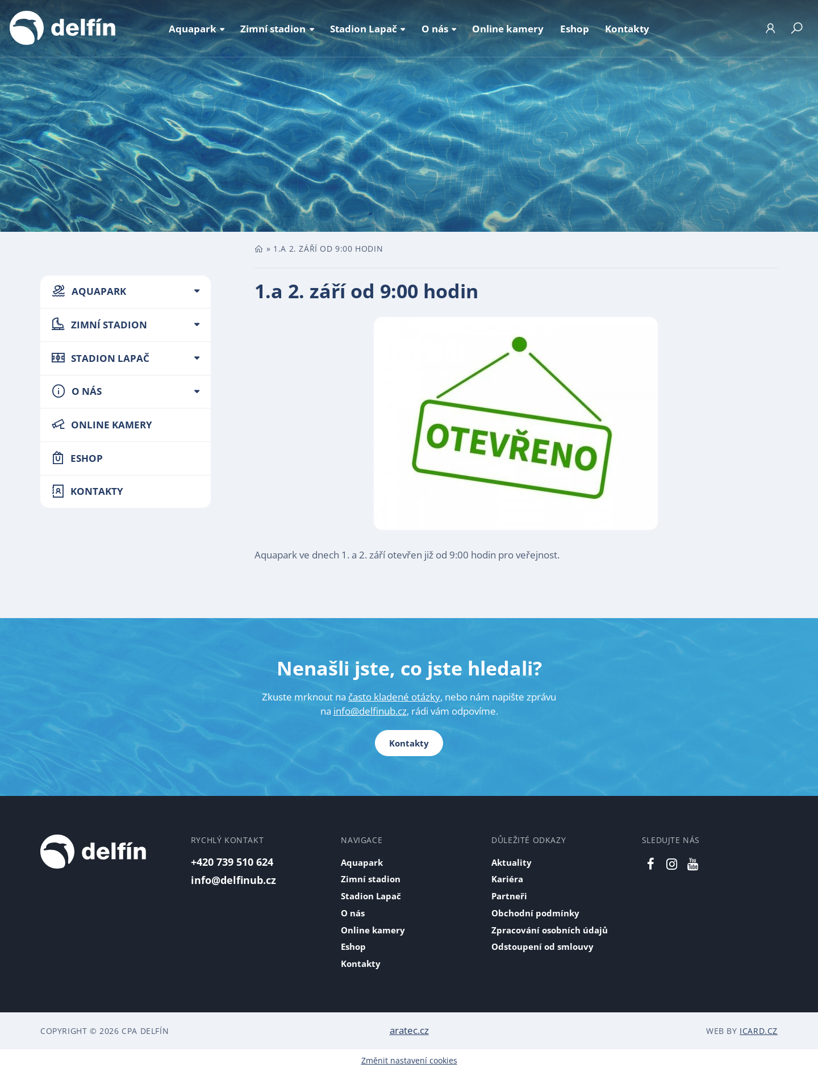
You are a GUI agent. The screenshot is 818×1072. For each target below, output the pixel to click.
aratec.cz (409, 1030)
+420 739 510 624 (232, 861)
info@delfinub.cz (370, 711)
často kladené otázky (394, 696)
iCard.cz (759, 1030)
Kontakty (409, 743)
